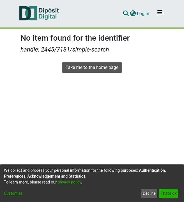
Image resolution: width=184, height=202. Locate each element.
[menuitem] (132, 13)
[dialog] (92, 183)
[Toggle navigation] (160, 13)
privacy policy (69, 182)
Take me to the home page (92, 67)
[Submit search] (125, 13)
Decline (149, 193)
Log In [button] (143, 13)
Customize (13, 193)
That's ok (168, 193)
